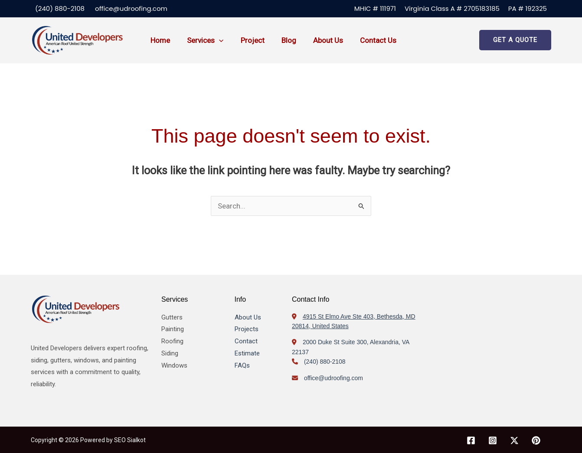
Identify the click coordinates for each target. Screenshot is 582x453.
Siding (169, 353)
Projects (246, 329)
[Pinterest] (536, 440)
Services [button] (202, 40)
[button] (216, 40)
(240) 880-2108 (60, 8)
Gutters (172, 317)
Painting (172, 329)
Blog (281, 40)
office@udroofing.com (131, 8)
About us (318, 40)
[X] (514, 440)
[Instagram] (492, 440)
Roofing (172, 341)
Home (159, 40)
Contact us (366, 40)
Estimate (247, 353)
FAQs (242, 365)
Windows (174, 365)
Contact (246, 341)
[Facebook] (471, 440)
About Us (248, 317)
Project (247, 40)
